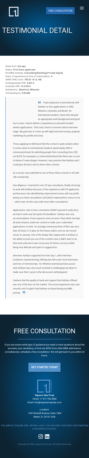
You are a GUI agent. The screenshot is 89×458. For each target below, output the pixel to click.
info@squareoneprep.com (47, 402)
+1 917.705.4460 (48, 398)
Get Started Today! (44, 367)
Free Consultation (60, 10)
